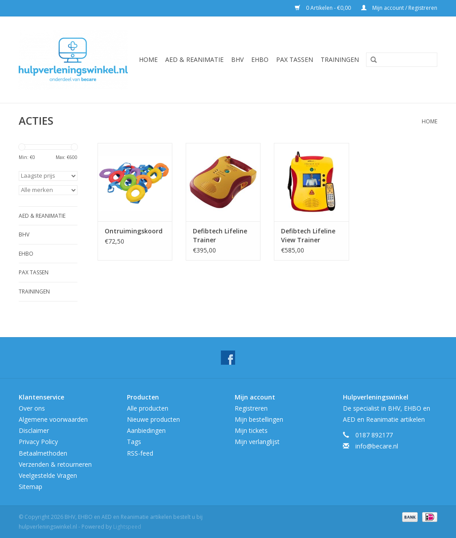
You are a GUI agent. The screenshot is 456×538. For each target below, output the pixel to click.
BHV (237, 59)
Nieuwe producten (153, 419)
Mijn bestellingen (259, 419)
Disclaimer (34, 430)
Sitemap (30, 486)
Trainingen (340, 59)
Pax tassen (294, 59)
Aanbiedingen (146, 430)
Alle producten (147, 408)
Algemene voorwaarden (53, 419)
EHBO (260, 59)
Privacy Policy (38, 441)
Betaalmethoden (43, 453)
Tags (134, 441)
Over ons (32, 408)
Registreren (251, 408)
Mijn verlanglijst (257, 441)
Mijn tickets (251, 430)
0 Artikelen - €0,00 (323, 8)
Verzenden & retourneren (55, 464)
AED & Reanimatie (194, 59)
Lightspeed (127, 526)
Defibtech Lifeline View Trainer (308, 235)
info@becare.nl (376, 446)
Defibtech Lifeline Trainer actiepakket (220, 236)
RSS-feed (140, 453)
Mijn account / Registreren (399, 8)
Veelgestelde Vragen (48, 475)
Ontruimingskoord (134, 231)
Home (148, 59)
